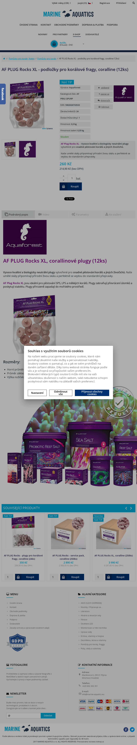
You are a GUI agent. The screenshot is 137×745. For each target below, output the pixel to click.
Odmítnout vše (60, 393)
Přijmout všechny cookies (92, 393)
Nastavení (37, 393)
